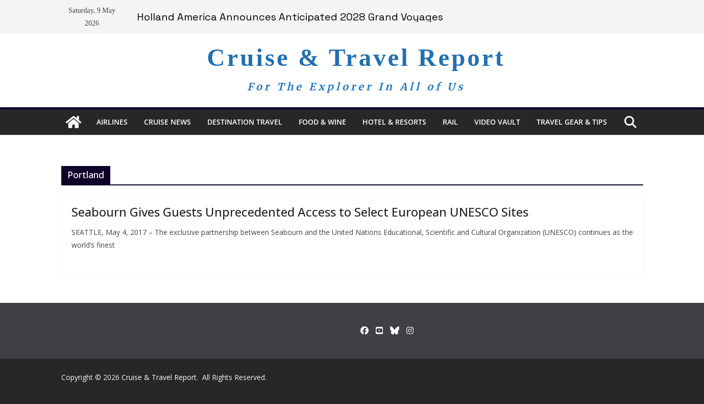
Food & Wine (322, 122)
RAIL (450, 122)
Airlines (112, 122)
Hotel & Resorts (394, 122)
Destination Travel (244, 122)
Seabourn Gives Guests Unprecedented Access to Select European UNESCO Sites (299, 211)
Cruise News (167, 122)
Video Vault (497, 122)
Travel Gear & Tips (572, 122)
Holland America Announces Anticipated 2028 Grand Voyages (290, 16)
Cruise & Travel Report (356, 57)
